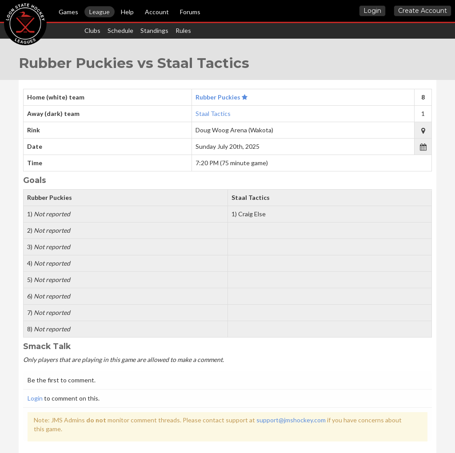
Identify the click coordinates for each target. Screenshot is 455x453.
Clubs (92, 30)
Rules (183, 30)
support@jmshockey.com (291, 420)
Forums (190, 12)
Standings (154, 30)
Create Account (422, 11)
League (99, 12)
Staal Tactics (213, 113)
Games (68, 12)
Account (157, 12)
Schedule (120, 30)
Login (372, 11)
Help (127, 12)
